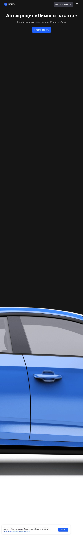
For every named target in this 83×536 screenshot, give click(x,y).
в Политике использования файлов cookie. (27, 530)
